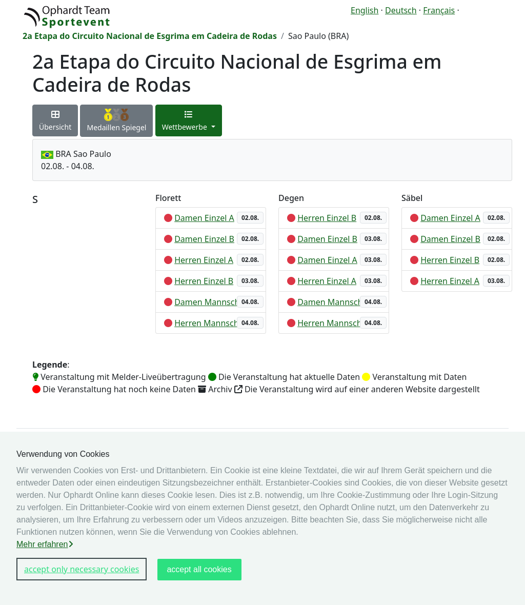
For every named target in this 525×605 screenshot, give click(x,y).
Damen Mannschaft (212, 302)
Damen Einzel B (204, 239)
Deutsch (401, 10)
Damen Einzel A (204, 218)
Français (439, 10)
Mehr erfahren (44, 544)
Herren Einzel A (203, 260)
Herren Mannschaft (211, 323)
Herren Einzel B (203, 281)
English (364, 10)
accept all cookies (199, 569)
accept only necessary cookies (81, 569)
